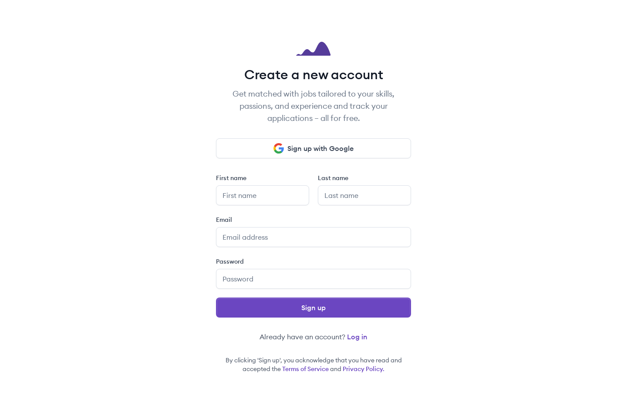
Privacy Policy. (363, 369)
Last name (333, 178)
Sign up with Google (313, 148)
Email (224, 220)
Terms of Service (305, 369)
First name (231, 178)
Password (230, 261)
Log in (357, 336)
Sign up (313, 307)
